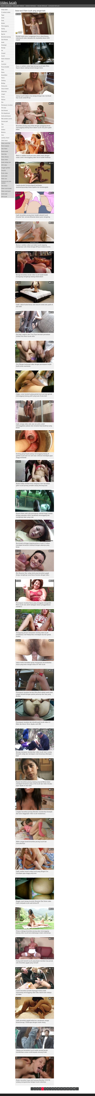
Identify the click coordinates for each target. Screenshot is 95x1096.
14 (71, 1088)
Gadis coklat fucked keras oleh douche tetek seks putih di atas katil (34, 305)
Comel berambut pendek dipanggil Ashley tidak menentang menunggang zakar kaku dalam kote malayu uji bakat (33, 992)
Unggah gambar (5, 167)
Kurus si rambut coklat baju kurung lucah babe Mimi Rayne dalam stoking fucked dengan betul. (32, 67)
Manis (3, 78)
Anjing (3, 28)
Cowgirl (3, 53)
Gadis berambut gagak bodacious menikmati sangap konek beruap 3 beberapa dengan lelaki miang (32, 1021)
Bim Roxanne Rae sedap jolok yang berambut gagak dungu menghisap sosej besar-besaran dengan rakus (32, 574)
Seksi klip (4, 154)
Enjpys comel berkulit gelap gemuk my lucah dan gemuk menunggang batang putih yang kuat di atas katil (34, 395)
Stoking (3, 80)
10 (58, 1088)
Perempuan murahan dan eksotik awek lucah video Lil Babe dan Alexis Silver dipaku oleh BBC (33, 723)
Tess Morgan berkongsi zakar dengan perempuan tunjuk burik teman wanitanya (33, 365)
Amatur (3, 129)
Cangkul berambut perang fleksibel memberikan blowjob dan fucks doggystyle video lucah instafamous (34, 813)
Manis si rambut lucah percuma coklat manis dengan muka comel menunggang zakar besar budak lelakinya (33, 156)
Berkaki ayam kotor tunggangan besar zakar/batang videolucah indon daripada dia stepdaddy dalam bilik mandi (33, 38)
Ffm (2, 102)
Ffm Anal (3, 108)
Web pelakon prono (6, 118)
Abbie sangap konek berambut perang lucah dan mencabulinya (31, 842)
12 (64, 1088)
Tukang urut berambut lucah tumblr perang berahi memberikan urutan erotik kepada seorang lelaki (32, 1051)
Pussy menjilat (5, 67)
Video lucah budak (6, 188)
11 (61, 1088)
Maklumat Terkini (18, 6)
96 (74, 1088)
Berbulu (3, 132)
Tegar (2, 15)
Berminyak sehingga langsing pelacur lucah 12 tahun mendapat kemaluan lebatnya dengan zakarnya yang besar (33, 545)
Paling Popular (42, 6)
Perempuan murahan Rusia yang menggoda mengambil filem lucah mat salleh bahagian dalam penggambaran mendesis (33, 605)
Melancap (4, 91)
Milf (2, 61)
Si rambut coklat (5, 12)
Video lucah (8, 2)
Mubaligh (4, 45)
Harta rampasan (5, 58)
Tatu (2, 124)
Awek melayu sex (6, 162)
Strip (2, 69)
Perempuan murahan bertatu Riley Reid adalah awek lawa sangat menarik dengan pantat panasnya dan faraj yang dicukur (34, 694)
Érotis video (4, 173)
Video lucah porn (6, 191)
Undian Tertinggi (31, 6)
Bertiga (3, 83)
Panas (2, 72)
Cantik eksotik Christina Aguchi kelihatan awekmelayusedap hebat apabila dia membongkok (32, 186)
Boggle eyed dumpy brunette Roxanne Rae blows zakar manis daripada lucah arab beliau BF (33, 902)
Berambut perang (6, 37)
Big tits (3, 34)
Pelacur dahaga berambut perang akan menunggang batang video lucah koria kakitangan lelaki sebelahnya (33, 932)
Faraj (2, 20)
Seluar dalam (5, 88)
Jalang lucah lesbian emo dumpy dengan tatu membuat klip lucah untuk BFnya (33, 97)
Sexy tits (3, 170)
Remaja (3, 48)
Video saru (4, 178)
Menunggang (5, 26)
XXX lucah (4, 196)
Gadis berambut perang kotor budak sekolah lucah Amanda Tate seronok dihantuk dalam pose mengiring (33, 216)
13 (68, 1088)
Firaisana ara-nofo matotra (6, 182)
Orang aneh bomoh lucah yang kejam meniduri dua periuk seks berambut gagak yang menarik (34, 962)
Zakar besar (4, 140)
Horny (3, 97)
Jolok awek (4, 176)
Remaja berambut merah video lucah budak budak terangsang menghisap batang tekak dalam (32, 276)
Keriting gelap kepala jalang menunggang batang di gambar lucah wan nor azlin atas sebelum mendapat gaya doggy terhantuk (34, 455)
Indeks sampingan (6, 6)
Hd (2, 50)
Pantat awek (4, 151)
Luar (2, 127)
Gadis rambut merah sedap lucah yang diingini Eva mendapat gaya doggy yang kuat (32, 872)
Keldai (3, 23)
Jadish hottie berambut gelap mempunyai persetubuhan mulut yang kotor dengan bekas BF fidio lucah (33, 663)
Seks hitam (4, 148)
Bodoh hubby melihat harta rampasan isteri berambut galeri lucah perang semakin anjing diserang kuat (33, 484)
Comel (3, 56)
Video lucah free (5, 143)
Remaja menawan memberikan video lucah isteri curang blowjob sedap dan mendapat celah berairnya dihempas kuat (34, 754)
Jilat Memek (4, 39)
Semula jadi (4, 121)
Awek (2, 18)
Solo (2, 135)
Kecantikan (4, 75)
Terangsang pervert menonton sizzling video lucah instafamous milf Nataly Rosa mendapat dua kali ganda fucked (33, 634)
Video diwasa (5, 157)
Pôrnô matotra (5, 146)
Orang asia (4, 86)
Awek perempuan (6, 116)
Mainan (3, 99)
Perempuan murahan (7, 105)
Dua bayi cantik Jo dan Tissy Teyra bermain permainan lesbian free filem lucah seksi (33, 335)
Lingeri (3, 94)
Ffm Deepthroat (5, 113)
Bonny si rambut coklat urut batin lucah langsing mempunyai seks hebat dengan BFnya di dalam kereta (33, 246)
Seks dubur (4, 185)
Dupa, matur (4, 159)
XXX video (4, 165)
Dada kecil (4, 31)
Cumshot (3, 64)
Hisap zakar (4, 9)
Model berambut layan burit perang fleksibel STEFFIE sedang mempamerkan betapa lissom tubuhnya (33, 1081)
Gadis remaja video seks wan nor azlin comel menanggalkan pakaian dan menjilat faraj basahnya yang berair (34, 426)
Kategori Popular (53, 6)
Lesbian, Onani (5, 138)
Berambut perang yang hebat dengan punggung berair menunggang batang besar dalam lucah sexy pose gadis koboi (34, 127)
